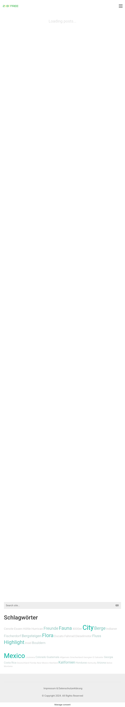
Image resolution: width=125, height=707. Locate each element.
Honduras (81, 662)
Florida (33, 663)
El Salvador (98, 657)
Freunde (51, 628)
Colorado (40, 657)
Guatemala (53, 657)
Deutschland (23, 663)
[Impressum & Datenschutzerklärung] (62, 688)
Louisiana (30, 657)
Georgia (108, 657)
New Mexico (43, 663)
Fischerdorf (12, 636)
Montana (8, 666)
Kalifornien (66, 662)
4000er (77, 629)
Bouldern (39, 643)
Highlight (14, 642)
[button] (121, 6)
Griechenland (76, 657)
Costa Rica (10, 662)
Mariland (53, 663)
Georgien (87, 657)
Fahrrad (69, 636)
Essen (18, 629)
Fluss (96, 636)
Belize (109, 663)
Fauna (65, 628)
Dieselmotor (83, 636)
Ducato (59, 636)
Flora (48, 635)
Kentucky (92, 663)
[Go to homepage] (10, 6)
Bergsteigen (32, 636)
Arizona (101, 662)
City (88, 627)
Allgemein (64, 657)
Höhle (27, 629)
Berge (100, 628)
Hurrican (37, 629)
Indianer (111, 629)
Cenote (9, 629)
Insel (28, 643)
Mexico (14, 656)
